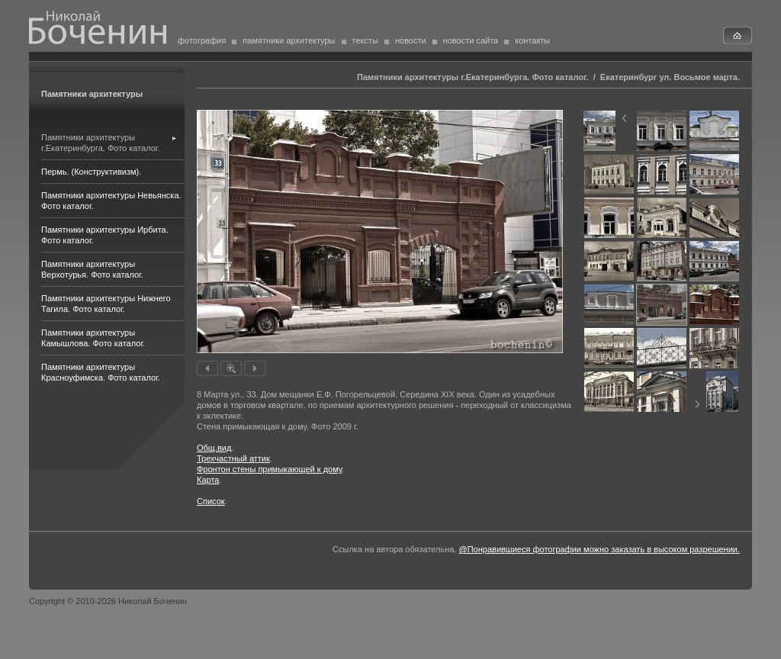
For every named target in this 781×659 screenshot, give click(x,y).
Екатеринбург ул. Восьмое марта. (670, 77)
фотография (202, 40)
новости (410, 40)
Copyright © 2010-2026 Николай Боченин (108, 601)
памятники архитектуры (289, 40)
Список (211, 501)
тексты (365, 40)
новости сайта (471, 40)
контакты (532, 40)
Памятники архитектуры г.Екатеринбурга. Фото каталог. (472, 77)
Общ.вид (214, 447)
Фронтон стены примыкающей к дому (269, 469)
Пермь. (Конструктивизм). (91, 171)
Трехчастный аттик (233, 458)
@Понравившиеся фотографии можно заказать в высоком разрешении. (599, 549)
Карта (208, 479)
